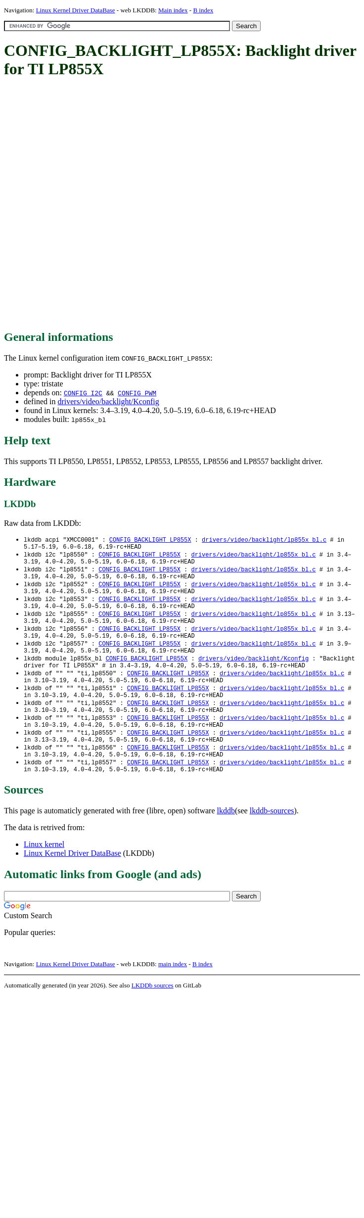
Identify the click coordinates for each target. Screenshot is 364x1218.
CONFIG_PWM (137, 392)
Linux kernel (44, 876)
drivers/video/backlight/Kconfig (108, 401)
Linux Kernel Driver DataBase (75, 10)
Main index (173, 10)
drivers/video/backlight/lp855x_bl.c (264, 540)
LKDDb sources (153, 1017)
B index (203, 10)
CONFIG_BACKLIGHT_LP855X (150, 540)
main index (172, 995)
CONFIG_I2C (83, 392)
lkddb (226, 842)
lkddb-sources (272, 842)
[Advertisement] (115, 205)
